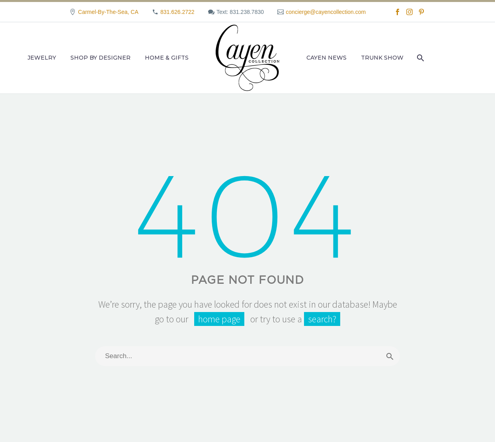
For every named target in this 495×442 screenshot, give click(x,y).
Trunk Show (382, 57)
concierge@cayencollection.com (326, 12)
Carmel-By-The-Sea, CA (108, 12)
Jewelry (41, 57)
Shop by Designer (100, 57)
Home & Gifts (167, 57)
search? (322, 319)
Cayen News (326, 57)
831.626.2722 (177, 12)
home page (219, 319)
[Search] (419, 58)
